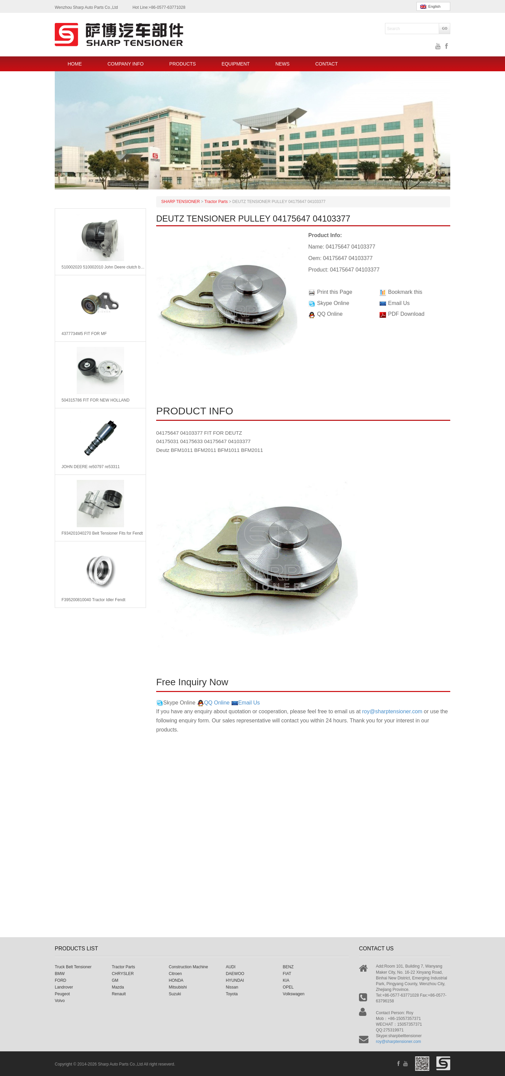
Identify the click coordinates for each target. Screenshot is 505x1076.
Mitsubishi (178, 987)
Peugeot (62, 994)
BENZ (288, 967)
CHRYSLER (123, 973)
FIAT (287, 973)
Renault (119, 994)
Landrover (64, 987)
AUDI (231, 967)
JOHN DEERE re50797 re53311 (91, 466)
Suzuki (175, 994)
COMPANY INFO (125, 64)
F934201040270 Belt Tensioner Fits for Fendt (102, 533)
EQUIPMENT (235, 64)
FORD (60, 980)
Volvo (60, 1000)
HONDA (176, 980)
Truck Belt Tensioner (73, 967)
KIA (286, 980)
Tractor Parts (123, 967)
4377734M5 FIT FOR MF (84, 333)
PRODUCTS (182, 64)
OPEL (288, 987)
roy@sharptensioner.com (392, 711)
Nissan (232, 987)
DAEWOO (235, 973)
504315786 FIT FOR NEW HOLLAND (95, 400)
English (430, 6)
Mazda (118, 987)
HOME (75, 64)
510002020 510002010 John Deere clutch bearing (104, 267)
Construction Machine (188, 967)
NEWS (282, 64)
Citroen (175, 973)
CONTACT (326, 64)
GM (115, 980)
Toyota (232, 994)
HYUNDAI (235, 980)
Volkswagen (294, 994)
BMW (60, 973)
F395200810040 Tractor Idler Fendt (93, 599)
